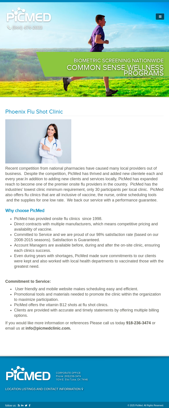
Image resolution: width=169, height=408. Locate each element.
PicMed (29, 15)
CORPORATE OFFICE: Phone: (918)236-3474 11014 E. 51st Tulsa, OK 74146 (72, 376)
